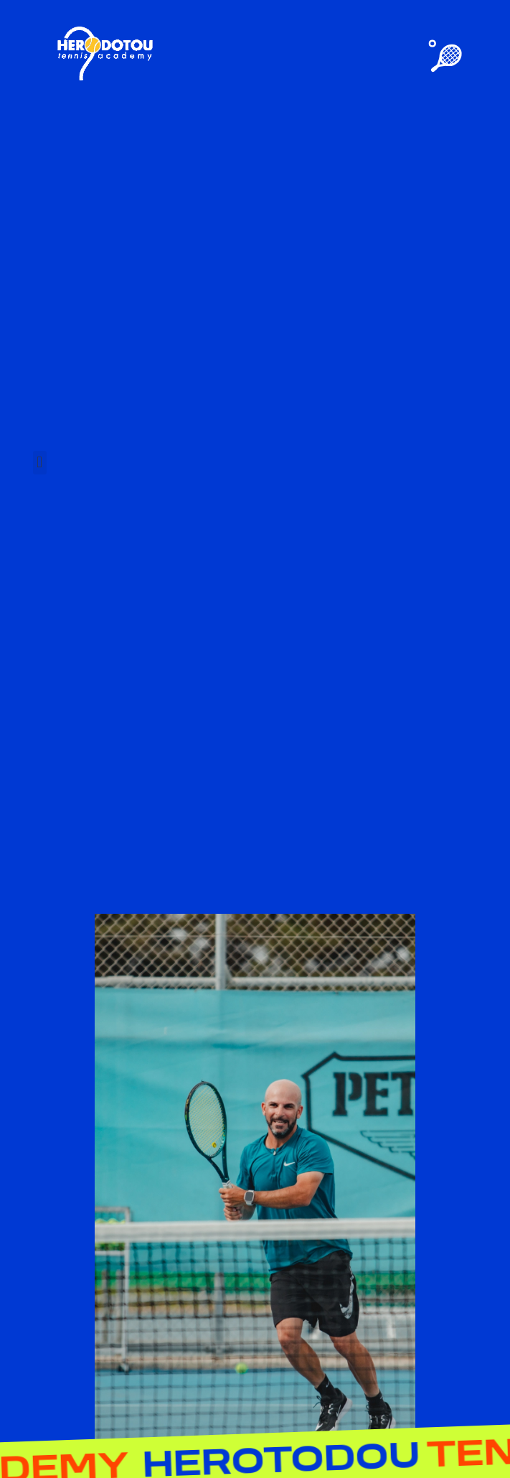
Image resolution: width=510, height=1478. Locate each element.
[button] (40, 462)
